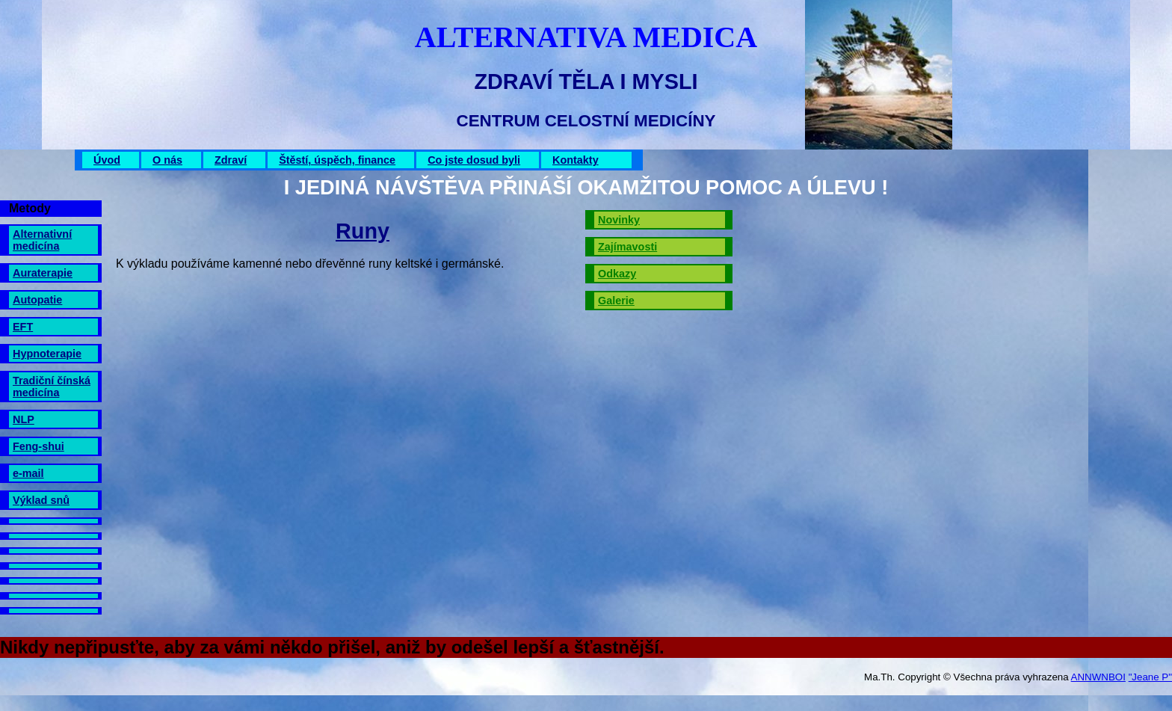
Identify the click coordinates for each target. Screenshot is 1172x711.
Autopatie (37, 300)
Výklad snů (41, 500)
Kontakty (575, 160)
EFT (23, 327)
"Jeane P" (1150, 677)
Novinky (619, 220)
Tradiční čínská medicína (51, 386)
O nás (167, 160)
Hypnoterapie (47, 354)
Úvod (106, 160)
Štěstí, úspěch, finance (337, 160)
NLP (23, 419)
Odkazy (617, 274)
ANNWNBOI (1098, 677)
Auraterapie (43, 273)
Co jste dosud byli (474, 160)
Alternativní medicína (42, 240)
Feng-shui (38, 446)
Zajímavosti (627, 247)
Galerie (616, 301)
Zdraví (231, 160)
